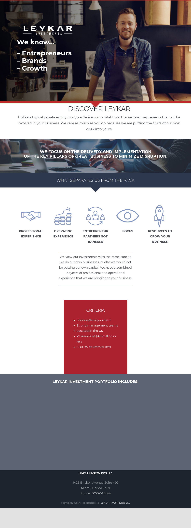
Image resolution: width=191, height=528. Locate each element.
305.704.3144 (101, 493)
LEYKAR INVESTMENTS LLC (115, 502)
